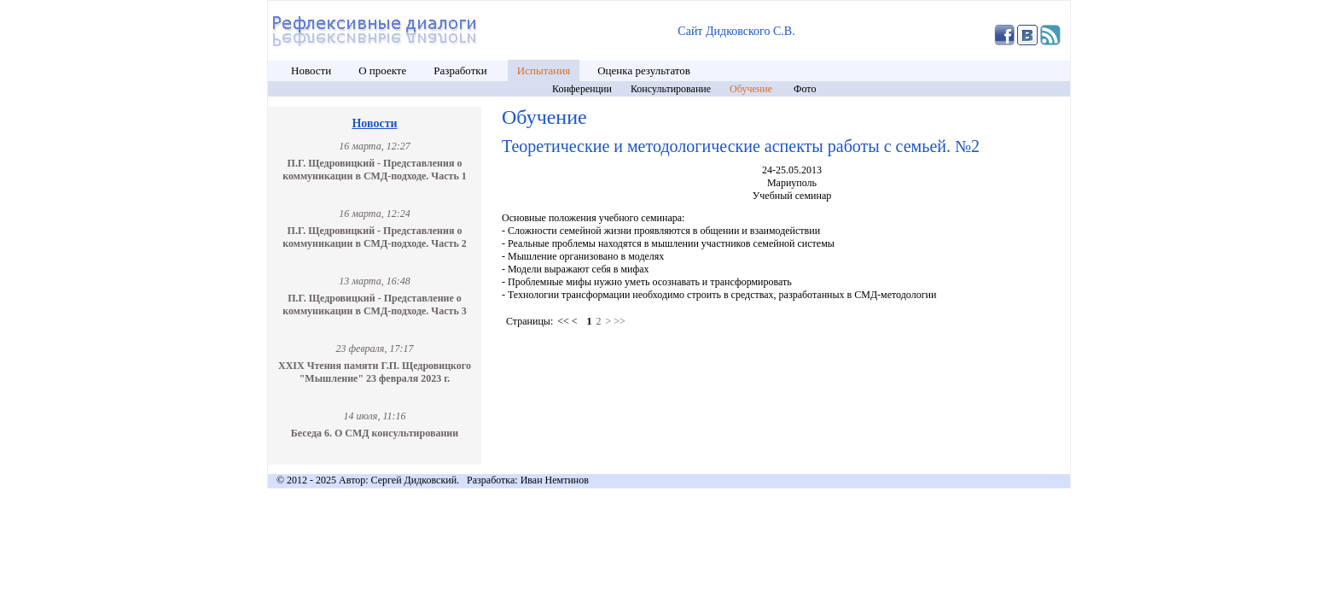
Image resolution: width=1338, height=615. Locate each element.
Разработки (461, 70)
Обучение (752, 89)
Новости (311, 70)
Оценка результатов (643, 70)
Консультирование (671, 89)
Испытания (543, 70)
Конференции (582, 89)
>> (619, 321)
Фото (805, 89)
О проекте (382, 70)
